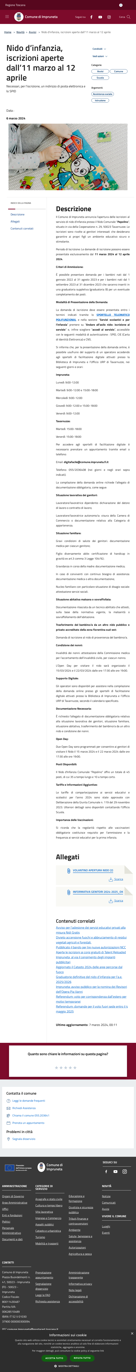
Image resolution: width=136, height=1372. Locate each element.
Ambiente (74, 1230)
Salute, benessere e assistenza (80, 1238)
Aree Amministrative (14, 1202)
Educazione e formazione (76, 1198)
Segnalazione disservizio (43, 1286)
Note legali (75, 1290)
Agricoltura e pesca (80, 1254)
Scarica (115, 879)
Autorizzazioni (77, 1247)
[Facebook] (90, 16)
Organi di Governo (13, 1196)
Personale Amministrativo (11, 1230)
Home (7, 32)
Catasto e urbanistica (48, 1231)
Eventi (106, 1233)
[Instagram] (107, 16)
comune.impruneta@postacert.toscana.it (32, 1329)
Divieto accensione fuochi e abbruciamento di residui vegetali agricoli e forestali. (91, 940)
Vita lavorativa (44, 1212)
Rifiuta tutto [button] (82, 1358)
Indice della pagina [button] (21, 203)
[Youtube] (98, 16)
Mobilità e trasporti (46, 1243)
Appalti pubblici (44, 1224)
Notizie (106, 1196)
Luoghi (106, 1226)
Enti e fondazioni (12, 1215)
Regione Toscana (15, 5)
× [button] (132, 1333)
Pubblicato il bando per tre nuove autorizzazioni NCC (91, 947)
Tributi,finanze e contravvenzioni (78, 1221)
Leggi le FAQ (42, 1295)
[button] (68, 1366)
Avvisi (32, 32)
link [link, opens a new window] (102, 1350)
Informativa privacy (80, 1284)
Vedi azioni (101, 56)
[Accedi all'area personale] (121, 5)
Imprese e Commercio (48, 1218)
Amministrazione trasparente (79, 1275)
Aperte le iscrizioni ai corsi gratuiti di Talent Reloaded (91, 952)
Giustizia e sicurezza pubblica (81, 1209)
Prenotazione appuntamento (44, 1275)
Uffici (5, 1209)
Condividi (100, 49)
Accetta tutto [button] (54, 1358)
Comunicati (109, 1202)
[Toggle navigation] (7, 16)
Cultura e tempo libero (48, 1205)
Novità (20, 32)
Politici (6, 1221)
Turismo (40, 1237)
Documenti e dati (12, 1239)
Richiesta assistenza (47, 1301)
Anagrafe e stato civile (48, 1199)
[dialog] (68, 1351)
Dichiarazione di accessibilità (78, 1298)
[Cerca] (128, 17)
